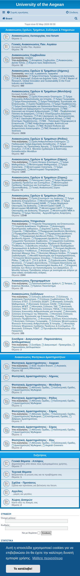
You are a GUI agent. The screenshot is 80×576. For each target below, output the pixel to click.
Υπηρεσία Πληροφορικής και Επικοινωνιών (51, 224)
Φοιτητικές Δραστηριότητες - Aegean (35, 362)
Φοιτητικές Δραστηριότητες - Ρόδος (34, 397)
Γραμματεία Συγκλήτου (61, 241)
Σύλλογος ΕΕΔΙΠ (39, 301)
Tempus (67, 283)
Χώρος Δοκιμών (22, 499)
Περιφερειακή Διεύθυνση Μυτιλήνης (56, 231)
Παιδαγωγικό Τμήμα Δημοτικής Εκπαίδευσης (41, 142)
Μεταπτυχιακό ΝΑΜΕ (34, 203)
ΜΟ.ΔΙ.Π (25, 260)
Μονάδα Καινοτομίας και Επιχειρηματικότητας (51, 255)
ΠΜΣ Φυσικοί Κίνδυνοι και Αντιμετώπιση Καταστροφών (38, 127)
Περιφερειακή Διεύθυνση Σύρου (48, 238)
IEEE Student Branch (41, 365)
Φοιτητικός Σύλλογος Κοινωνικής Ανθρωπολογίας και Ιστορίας (43, 310)
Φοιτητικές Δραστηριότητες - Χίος (33, 440)
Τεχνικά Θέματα (22, 471)
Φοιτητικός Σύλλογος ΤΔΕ (43, 306)
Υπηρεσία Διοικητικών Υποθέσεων (30, 226)
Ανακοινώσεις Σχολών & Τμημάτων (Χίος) (38, 195)
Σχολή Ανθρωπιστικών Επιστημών (47, 141)
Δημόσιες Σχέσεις (49, 228)
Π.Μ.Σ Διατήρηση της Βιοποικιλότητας (54, 116)
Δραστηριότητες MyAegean (26, 390)
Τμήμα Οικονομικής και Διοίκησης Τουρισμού (42, 209)
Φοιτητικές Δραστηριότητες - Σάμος (34, 411)
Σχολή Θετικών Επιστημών (43, 162)
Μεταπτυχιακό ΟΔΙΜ (49, 205)
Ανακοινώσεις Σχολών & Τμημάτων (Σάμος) (39, 159)
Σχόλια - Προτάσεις (24, 482)
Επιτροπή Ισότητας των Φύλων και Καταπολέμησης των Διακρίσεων (44, 266)
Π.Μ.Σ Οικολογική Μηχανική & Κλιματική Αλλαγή (37, 118)
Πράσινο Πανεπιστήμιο (43, 286)
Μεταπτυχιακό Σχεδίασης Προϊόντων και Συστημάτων (40, 183)
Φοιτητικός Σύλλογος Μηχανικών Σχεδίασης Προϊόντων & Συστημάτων (43, 324)
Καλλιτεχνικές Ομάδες (63, 387)
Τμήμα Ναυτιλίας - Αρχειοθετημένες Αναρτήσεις (46, 213)
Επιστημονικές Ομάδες (55, 416)
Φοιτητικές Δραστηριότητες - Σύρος (34, 426)
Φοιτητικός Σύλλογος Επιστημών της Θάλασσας (44, 312)
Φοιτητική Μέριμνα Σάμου (52, 250)
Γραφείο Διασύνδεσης (35, 263)
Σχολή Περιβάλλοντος (38, 104)
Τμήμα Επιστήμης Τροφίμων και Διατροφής (51, 76)
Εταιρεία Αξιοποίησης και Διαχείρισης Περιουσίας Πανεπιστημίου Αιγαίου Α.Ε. (44, 264)
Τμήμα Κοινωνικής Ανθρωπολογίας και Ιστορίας (42, 97)
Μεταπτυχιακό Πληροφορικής (43, 169)
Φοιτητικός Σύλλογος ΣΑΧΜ (41, 304)
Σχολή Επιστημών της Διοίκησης (46, 198)
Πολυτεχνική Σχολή (39, 180)
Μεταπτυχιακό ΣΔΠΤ (50, 208)
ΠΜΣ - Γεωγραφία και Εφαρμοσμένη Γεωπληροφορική (44, 107)
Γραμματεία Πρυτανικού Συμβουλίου (40, 239)
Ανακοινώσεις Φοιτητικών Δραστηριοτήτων (40, 357)
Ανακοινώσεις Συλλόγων (27, 293)
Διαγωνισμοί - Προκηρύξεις (56, 344)
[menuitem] (17, 12)
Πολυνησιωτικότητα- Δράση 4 (45, 283)
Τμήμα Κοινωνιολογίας (24, 101)
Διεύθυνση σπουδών (36, 246)
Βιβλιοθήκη (29, 231)
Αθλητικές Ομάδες (39, 387)
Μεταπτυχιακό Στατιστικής (38, 167)
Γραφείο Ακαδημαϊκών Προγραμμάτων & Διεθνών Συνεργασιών (43, 247)
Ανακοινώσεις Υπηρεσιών (28, 221)
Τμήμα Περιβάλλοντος (64, 104)
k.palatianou (41, 73)
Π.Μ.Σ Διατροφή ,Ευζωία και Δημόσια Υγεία (34, 78)
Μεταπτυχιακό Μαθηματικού (42, 164)
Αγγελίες (17, 491)
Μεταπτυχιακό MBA (48, 201)
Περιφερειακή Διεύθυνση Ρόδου (36, 236)
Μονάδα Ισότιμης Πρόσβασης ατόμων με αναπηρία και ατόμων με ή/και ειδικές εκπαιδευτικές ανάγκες (44, 270)
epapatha (53, 73)
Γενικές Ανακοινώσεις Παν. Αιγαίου (34, 44)
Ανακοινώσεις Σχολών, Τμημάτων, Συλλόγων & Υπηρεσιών (40, 30)
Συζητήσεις (40, 455)
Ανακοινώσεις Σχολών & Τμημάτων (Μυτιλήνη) (41, 91)
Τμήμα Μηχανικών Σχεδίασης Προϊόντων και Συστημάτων (42, 181)
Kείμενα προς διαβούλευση (41, 62)
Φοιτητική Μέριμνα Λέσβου (51, 253)
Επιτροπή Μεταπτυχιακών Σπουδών (31, 258)
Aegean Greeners (53, 445)
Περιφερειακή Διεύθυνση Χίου (28, 233)
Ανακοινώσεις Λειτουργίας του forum (35, 35)
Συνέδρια (35, 344)
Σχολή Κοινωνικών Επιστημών (45, 96)
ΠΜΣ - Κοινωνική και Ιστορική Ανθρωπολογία (40, 110)
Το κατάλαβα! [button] (23, 568)
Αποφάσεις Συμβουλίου (42, 60)
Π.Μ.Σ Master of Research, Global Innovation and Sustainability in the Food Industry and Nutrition (44, 80)
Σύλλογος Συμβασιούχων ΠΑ (53, 299)
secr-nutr (29, 73)
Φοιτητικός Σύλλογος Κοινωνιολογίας (57, 318)
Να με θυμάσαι (31, 533)
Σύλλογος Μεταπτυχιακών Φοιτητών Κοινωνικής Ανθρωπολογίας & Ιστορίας (44, 322)
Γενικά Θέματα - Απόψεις (28, 461)
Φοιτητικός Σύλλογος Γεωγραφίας (30, 321)
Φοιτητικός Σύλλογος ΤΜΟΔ (44, 309)
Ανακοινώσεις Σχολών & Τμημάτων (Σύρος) (39, 177)
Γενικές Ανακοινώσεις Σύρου (44, 187)
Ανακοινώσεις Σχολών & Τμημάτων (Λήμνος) (40, 70)
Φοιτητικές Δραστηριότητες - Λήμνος (35, 376)
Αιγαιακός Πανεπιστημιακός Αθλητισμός (39, 366)
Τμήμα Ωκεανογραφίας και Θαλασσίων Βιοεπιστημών (39, 106)
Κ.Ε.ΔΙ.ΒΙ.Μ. (39, 260)
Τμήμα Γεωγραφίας (64, 99)
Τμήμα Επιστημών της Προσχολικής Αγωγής (39, 145)
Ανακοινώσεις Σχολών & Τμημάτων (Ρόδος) (39, 138)
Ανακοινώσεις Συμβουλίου (28, 55)
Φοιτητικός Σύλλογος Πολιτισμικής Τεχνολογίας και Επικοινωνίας (42, 315)
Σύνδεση (6, 514)
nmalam (29, 58)
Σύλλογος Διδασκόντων (42, 296)
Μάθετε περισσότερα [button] (47, 558)
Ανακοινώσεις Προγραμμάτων (31, 280)
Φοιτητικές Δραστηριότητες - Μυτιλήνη (36, 384)
